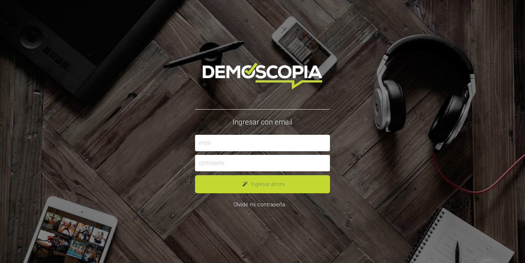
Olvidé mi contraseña (259, 204)
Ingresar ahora (262, 184)
